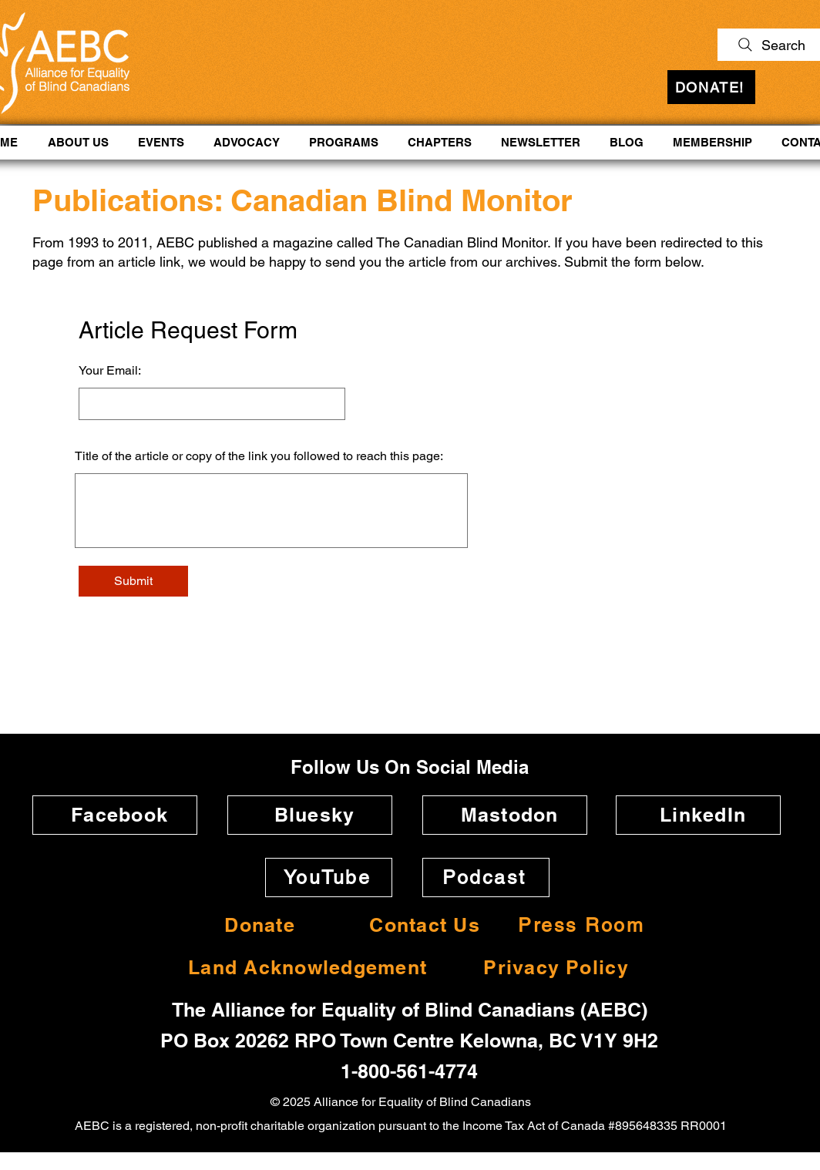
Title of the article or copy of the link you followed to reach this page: (259, 456)
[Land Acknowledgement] (303, 967)
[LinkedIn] (698, 815)
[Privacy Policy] (551, 967)
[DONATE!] (711, 87)
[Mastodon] (504, 815)
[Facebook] (114, 815)
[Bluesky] (309, 815)
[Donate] (255, 925)
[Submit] (133, 581)
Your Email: (110, 371)
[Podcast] (485, 877)
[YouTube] (328, 877)
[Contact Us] (420, 925)
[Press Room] (583, 925)
